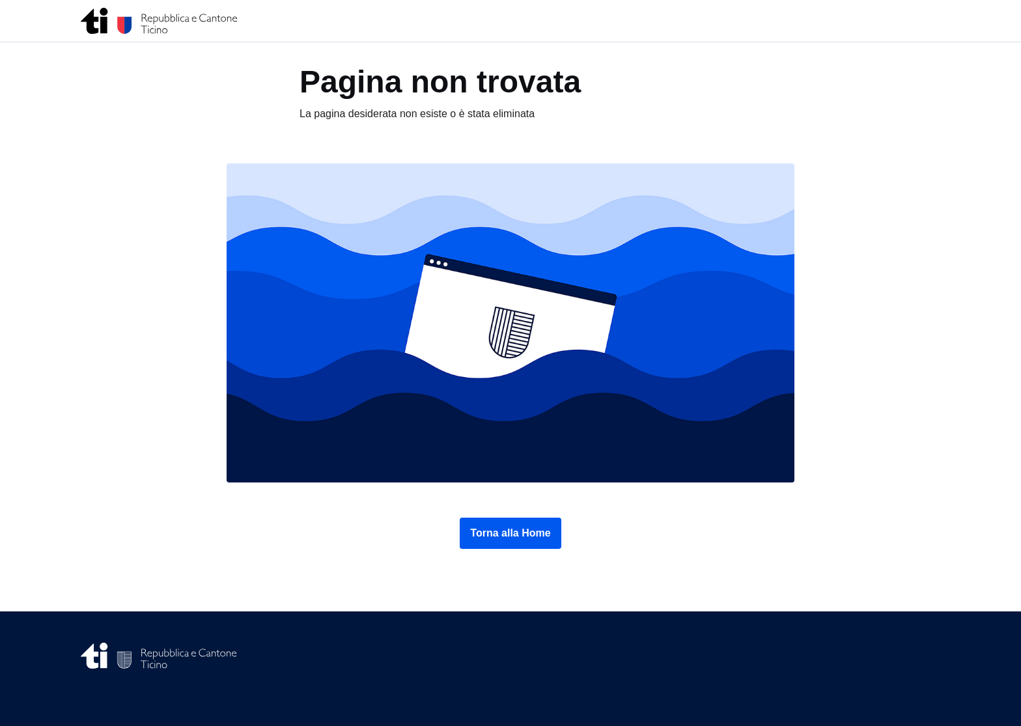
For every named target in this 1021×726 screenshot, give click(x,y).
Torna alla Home (510, 532)
